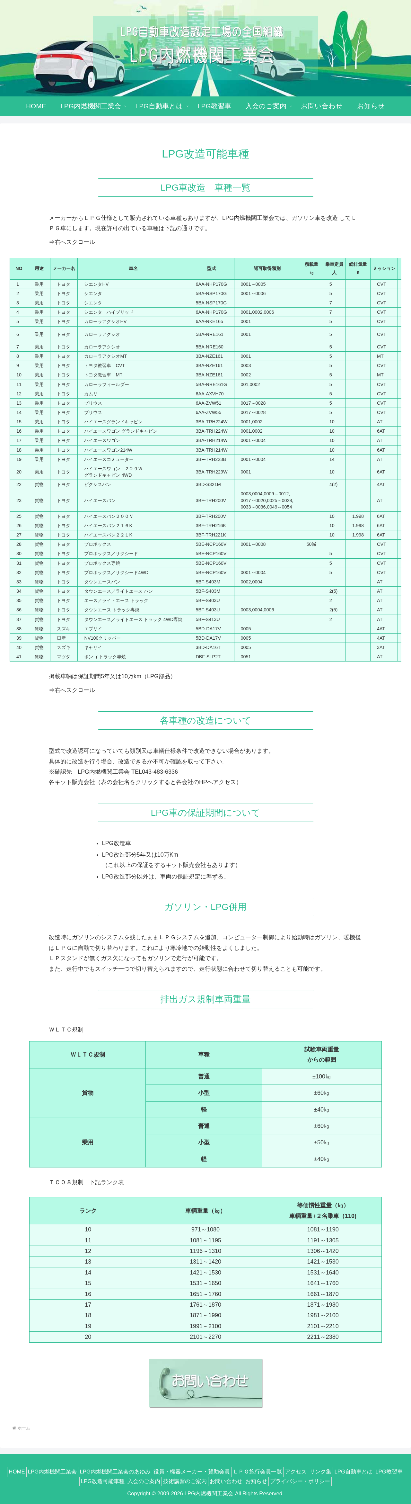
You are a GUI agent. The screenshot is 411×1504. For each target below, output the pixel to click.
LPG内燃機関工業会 (58, 1472)
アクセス (317, 1472)
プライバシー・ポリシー (327, 1481)
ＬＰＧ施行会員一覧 (274, 1472)
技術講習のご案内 (200, 1481)
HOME (18, 1472)
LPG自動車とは (382, 1472)
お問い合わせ (245, 1481)
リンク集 (345, 1472)
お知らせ (279, 1481)
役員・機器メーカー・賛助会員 (205, 1472)
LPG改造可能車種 (110, 1481)
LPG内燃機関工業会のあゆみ (124, 1472)
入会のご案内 (155, 1481)
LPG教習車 (68, 1481)
